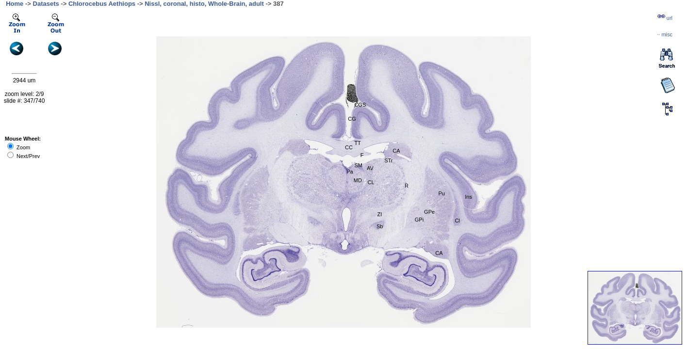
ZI (379, 214)
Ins (468, 197)
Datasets (46, 3)
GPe (429, 212)
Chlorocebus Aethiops (101, 3)
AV (370, 168)
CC (349, 147)
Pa (349, 171)
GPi (419, 219)
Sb (379, 226)
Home (14, 3)
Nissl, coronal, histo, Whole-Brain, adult (204, 3)
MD (358, 180)
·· (664, 34)
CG (352, 119)
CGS (360, 105)
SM (358, 165)
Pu (441, 193)
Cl (457, 220)
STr (388, 160)
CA (396, 151)
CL (370, 182)
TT (357, 143)
